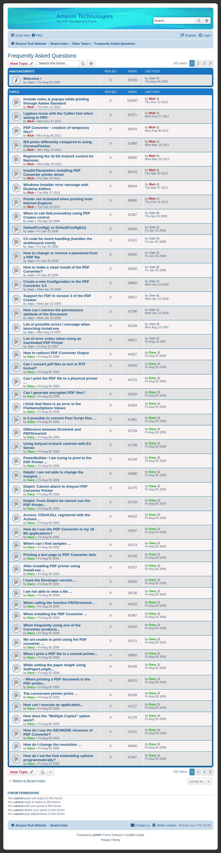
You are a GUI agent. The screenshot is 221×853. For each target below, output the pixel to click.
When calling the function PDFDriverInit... (58, 603)
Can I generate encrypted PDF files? (54, 393)
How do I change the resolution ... (52, 744)
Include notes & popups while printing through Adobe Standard (56, 101)
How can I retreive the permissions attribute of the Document (53, 312)
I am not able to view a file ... (47, 591)
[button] (210, 63)
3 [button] (204, 63)
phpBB (96, 835)
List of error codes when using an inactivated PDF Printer (52, 341)
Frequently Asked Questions (42, 56)
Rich (30, 107)
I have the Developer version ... (50, 580)
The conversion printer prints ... (50, 693)
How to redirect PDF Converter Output (56, 353)
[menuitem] (36, 35)
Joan (30, 82)
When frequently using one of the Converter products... (52, 627)
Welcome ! (32, 79)
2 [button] (198, 63)
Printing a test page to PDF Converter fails (59, 555)
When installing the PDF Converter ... (55, 614)
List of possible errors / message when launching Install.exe (56, 326)
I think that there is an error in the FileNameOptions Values (52, 406)
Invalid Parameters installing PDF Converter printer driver (52, 172)
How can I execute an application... (53, 705)
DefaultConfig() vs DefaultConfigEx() (54, 227)
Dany (31, 356)
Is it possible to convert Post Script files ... (59, 418)
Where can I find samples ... (47, 543)
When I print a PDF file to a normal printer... (60, 654)
